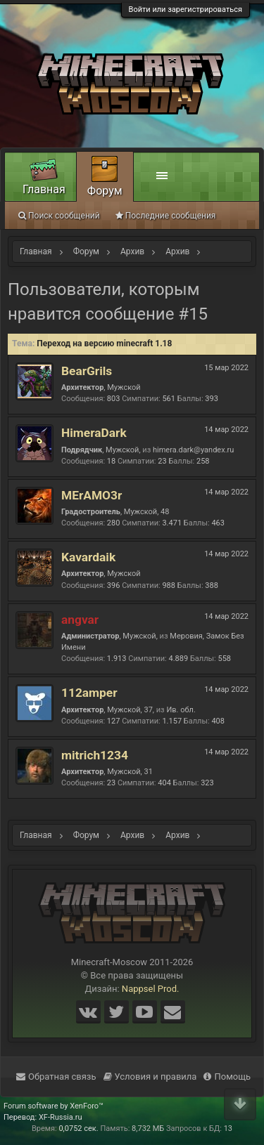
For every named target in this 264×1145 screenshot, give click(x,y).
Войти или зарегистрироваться (185, 9)
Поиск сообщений (59, 216)
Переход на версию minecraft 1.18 (104, 343)
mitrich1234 (94, 755)
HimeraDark (94, 433)
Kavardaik (88, 557)
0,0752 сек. (78, 1128)
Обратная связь (56, 1076)
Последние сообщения (165, 216)
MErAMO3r (91, 495)
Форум (104, 190)
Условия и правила (150, 1076)
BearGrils (86, 371)
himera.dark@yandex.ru (193, 449)
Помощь (227, 1076)
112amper (89, 693)
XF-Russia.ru (60, 1117)
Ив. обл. (180, 709)
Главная (44, 189)
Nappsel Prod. (151, 988)
